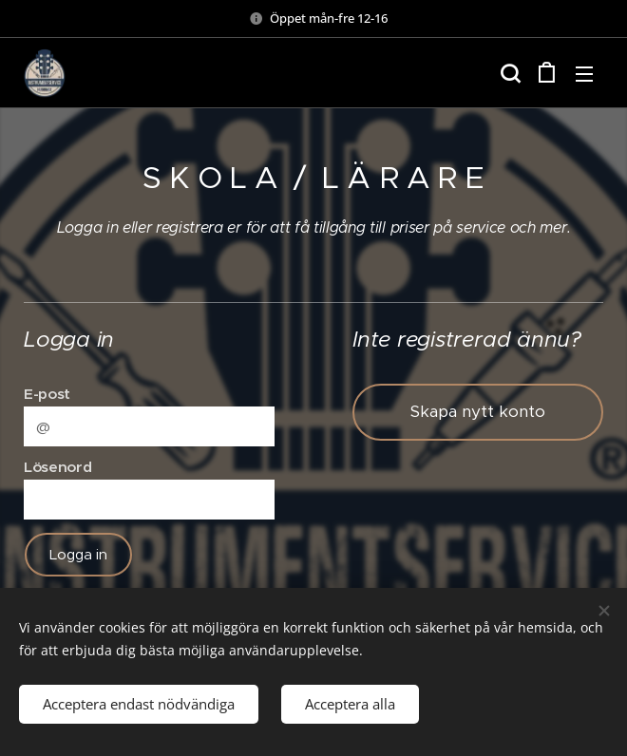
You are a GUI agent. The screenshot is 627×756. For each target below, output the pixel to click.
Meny (584, 74)
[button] (508, 73)
